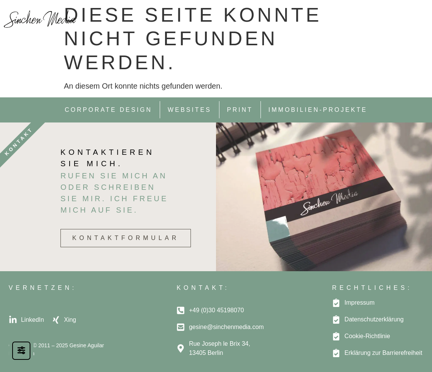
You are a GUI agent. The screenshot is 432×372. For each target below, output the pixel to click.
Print (240, 110)
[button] (419, 17)
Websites (189, 110)
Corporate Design (108, 110)
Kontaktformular (125, 237)
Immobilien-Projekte (317, 110)
